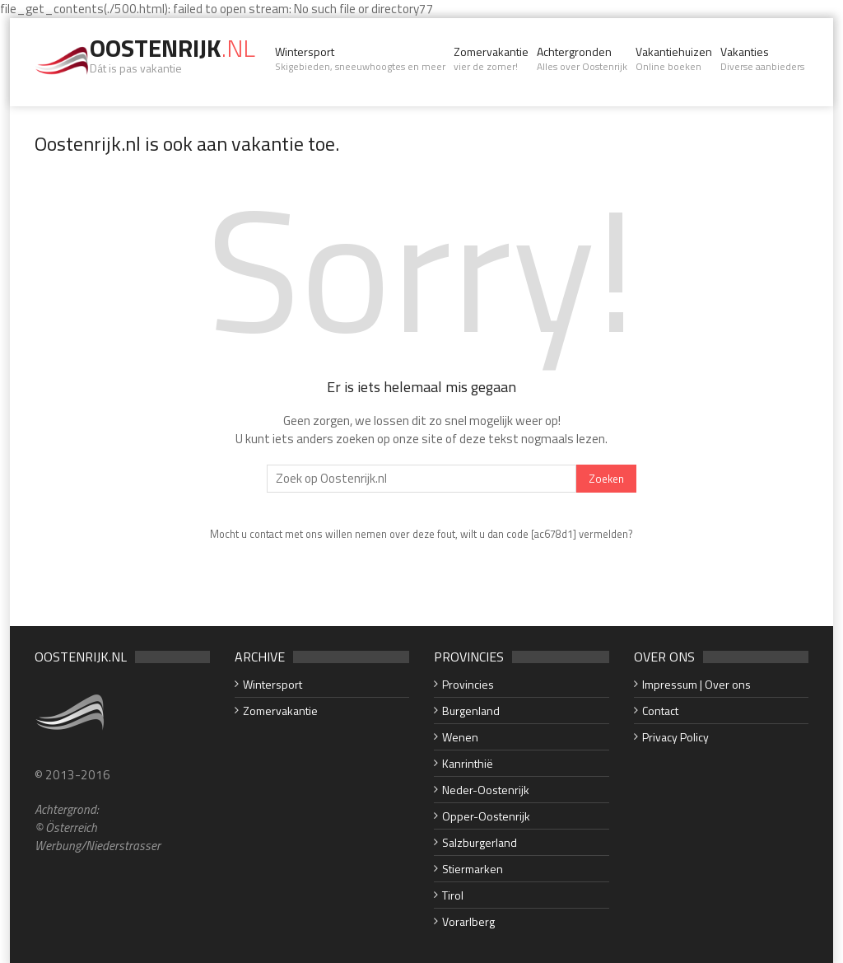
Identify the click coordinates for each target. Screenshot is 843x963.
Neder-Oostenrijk (485, 789)
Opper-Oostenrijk (486, 816)
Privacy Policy (675, 737)
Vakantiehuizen (674, 58)
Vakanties (762, 58)
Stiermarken (472, 868)
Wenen (460, 737)
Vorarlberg (468, 921)
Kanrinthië (467, 763)
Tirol (452, 895)
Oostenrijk (172, 48)
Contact (660, 710)
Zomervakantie (491, 58)
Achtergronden (582, 58)
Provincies (468, 684)
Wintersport (360, 58)
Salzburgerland (479, 842)
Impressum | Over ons (696, 684)
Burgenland (471, 710)
